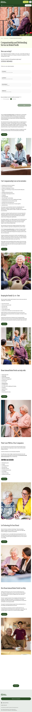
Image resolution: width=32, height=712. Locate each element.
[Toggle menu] (30, 2)
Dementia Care (5, 383)
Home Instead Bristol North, (9, 114)
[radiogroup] (16, 98)
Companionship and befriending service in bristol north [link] (15, 38)
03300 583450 (6, 61)
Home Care (4, 374)
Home (2, 38)
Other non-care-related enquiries (7, 66)
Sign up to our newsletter (16, 698)
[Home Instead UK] (4, 694)
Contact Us (4, 134)
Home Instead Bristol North (9, 229)
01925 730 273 (4, 705)
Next (24, 105)
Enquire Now (26, 1)
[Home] (3, 2)
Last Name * (4, 77)
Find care (28, 5)
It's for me (13, 99)
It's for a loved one (5, 99)
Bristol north (6, 38)
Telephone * (4, 90)
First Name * (4, 71)
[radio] (1, 99)
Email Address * (5, 84)
